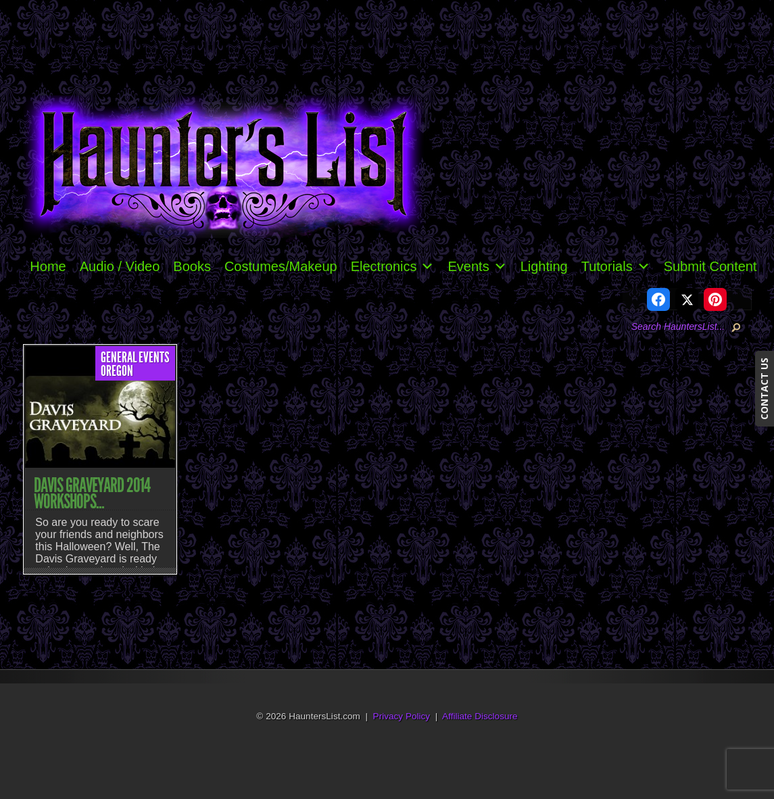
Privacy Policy (402, 716)
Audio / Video (120, 266)
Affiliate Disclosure (480, 716)
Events (477, 266)
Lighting (544, 266)
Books (192, 266)
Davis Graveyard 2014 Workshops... (92, 493)
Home (48, 266)
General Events (135, 357)
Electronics (393, 266)
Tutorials (615, 266)
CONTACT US (764, 389)
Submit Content (710, 266)
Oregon (117, 371)
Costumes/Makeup (280, 266)
